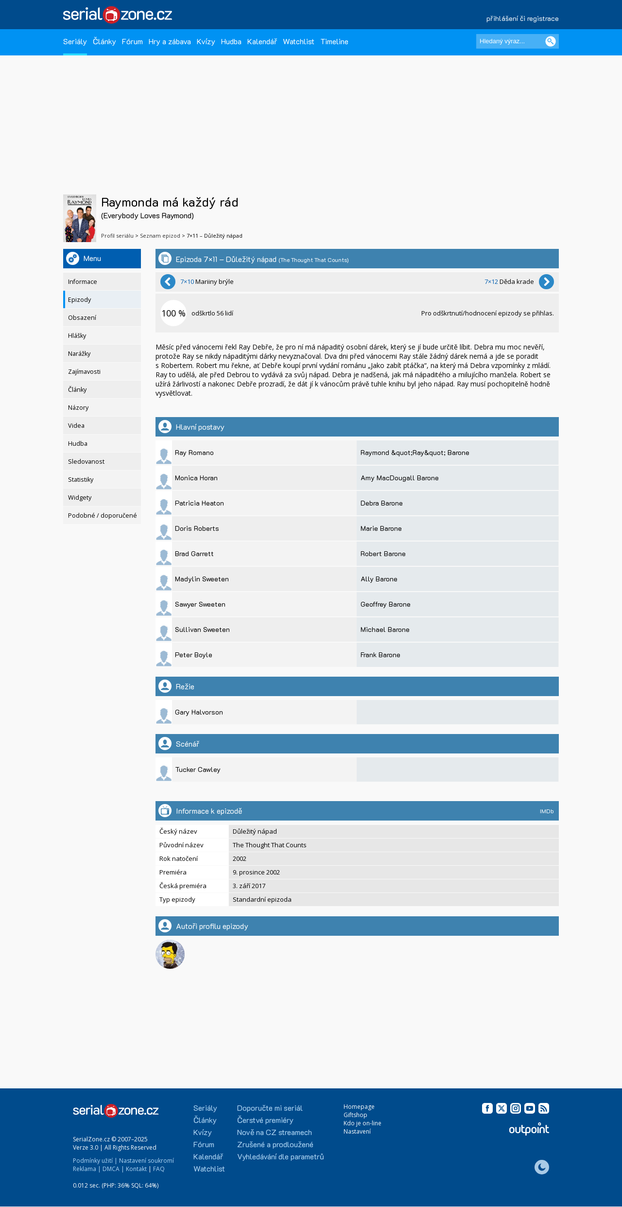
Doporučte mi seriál (270, 1107)
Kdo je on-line (362, 1123)
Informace (82, 282)
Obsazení (82, 318)
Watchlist (298, 41)
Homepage (359, 1106)
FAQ (159, 1169)
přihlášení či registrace (522, 18)
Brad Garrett (194, 553)
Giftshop (355, 1115)
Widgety (79, 497)
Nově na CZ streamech (274, 1132)
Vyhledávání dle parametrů (280, 1156)
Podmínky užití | (95, 1160)
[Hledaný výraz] (517, 41)
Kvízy (206, 41)
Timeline (334, 41)
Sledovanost (86, 461)
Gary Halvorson (199, 712)
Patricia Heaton (199, 502)
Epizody (79, 300)
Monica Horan (196, 477)
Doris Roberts (197, 528)
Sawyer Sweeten (200, 604)
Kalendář (262, 41)
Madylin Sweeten (202, 578)
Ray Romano (194, 452)
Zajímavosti (84, 371)
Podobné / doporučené (102, 515)
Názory (78, 407)
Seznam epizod (160, 235)
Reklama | (87, 1169)
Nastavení (357, 1131)
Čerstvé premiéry (265, 1120)
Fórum (132, 41)
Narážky (79, 354)
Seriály (75, 41)
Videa (76, 425)
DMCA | (113, 1169)
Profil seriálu (117, 235)
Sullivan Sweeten (202, 629)
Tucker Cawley (198, 769)
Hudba (231, 41)
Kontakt (136, 1169)
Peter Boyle (193, 654)
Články (104, 41)
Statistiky (80, 479)
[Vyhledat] (550, 41)
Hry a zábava (170, 41)
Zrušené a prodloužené (275, 1144)
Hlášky (77, 336)
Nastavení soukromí (146, 1160)
